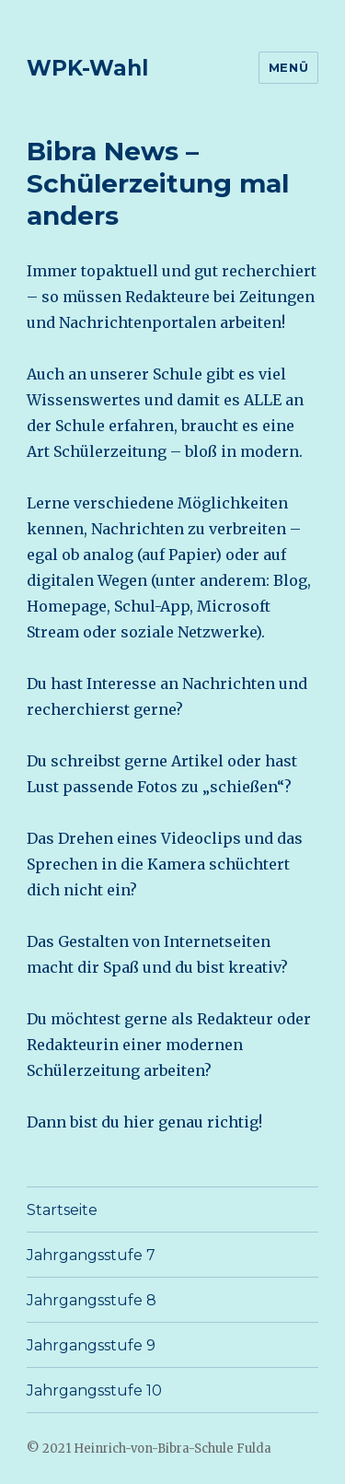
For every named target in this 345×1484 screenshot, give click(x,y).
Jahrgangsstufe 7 (91, 1255)
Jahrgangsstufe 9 (91, 1345)
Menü (288, 67)
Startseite (62, 1210)
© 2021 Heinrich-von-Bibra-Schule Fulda (149, 1448)
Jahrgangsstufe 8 (91, 1300)
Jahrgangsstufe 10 (94, 1390)
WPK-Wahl (87, 68)
